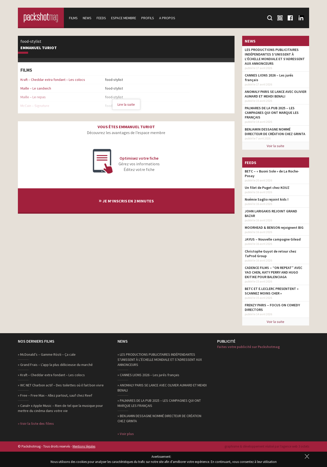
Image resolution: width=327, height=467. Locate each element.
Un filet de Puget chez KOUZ (267, 187)
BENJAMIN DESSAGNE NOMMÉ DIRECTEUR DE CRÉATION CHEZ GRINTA (275, 131)
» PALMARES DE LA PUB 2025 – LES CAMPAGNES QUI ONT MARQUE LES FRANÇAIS (159, 403)
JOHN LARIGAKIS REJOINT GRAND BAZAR (271, 213)
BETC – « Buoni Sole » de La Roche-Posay (272, 173)
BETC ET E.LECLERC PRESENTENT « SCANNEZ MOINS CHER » (272, 291)
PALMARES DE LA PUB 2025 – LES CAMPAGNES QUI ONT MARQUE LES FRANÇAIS (272, 113)
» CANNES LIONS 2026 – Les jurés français (148, 375)
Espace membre (123, 18)
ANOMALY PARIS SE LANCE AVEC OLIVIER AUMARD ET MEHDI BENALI (275, 94)
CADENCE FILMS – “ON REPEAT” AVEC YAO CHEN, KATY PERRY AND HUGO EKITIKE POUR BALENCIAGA (273, 272)
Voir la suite (275, 146)
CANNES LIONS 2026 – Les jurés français (269, 77)
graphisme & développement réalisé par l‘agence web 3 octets (267, 446)
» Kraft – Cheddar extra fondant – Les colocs (51, 375)
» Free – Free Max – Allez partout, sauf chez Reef (55, 395)
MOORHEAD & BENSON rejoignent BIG (274, 227)
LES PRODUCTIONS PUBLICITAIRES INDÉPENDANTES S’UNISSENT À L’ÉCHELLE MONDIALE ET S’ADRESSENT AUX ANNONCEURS (275, 56)
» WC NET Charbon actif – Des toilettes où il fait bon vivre (61, 385)
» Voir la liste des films (36, 423)
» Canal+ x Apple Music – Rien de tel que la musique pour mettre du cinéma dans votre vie (60, 408)
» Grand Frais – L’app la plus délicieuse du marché (55, 364)
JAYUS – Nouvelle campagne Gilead (273, 239)
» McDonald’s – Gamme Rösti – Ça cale (47, 354)
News (87, 18)
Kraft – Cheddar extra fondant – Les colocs (52, 79)
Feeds (101, 18)
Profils (147, 18)
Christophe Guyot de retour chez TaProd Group (270, 253)
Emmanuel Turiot (38, 48)
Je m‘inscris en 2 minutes (126, 200)
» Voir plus (126, 433)
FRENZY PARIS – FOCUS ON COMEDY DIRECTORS (272, 307)
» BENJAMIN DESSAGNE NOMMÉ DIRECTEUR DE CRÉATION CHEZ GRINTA (159, 418)
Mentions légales (84, 446)
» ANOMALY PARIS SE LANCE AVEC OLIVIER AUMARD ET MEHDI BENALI (162, 388)
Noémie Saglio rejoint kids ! (266, 199)
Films (73, 18)
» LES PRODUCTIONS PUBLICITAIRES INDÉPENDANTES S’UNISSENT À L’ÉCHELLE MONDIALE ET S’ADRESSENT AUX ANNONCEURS (160, 359)
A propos (167, 18)
